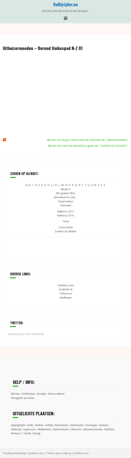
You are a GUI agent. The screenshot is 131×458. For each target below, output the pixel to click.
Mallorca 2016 (65, 215)
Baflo (30, 425)
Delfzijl (49, 425)
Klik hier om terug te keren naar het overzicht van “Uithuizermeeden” (87, 140)
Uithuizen (75, 429)
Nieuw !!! (65, 189)
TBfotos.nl (65, 293)
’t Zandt (26, 433)
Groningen (91, 425)
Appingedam (18, 425)
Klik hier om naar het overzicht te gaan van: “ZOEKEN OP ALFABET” (88, 145)
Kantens (104, 425)
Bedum (39, 425)
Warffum (109, 429)
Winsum (15, 433)
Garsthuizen (77, 425)
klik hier (15, 393)
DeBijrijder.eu (65, 4)
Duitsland (65, 205)
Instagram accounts (22, 398)
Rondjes (42, 393)
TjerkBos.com (65, 285)
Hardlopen (65, 297)
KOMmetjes (28, 393)
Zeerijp (36, 433)
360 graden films (65, 193)
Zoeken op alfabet (65, 231)
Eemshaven (61, 425)
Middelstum (44, 429)
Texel (65, 221)
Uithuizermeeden (93, 429)
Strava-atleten (56, 393)
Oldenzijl (16, 429)
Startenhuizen (61, 429)
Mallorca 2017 (65, 211)
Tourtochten (65, 227)
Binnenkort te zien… (65, 197)
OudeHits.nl (65, 289)
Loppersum (29, 429)
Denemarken (65, 201)
